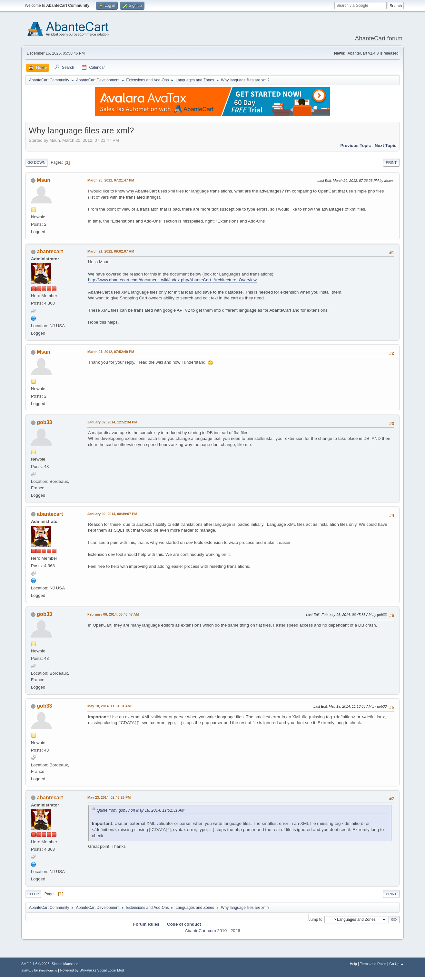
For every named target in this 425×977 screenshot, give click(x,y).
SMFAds (27, 970)
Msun (43, 180)
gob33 (44, 422)
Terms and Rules (373, 964)
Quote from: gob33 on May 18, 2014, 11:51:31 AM (140, 810)
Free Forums (48, 970)
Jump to (315, 919)
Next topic (385, 145)
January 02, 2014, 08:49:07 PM (112, 514)
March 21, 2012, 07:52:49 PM (110, 352)
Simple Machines (65, 964)
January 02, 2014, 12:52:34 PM (112, 422)
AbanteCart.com (200, 930)
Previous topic (356, 145)
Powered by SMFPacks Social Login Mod (92, 970)
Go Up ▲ (396, 964)
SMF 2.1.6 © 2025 (35, 964)
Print (391, 162)
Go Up (33, 894)
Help (353, 964)
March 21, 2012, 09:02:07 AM (110, 251)
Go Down (36, 162)
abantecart (50, 251)
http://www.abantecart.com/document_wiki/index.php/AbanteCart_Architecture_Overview (172, 279)
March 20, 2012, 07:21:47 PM (110, 180)
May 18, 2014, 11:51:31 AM (109, 706)
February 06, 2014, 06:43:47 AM (113, 614)
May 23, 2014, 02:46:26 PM (109, 797)
